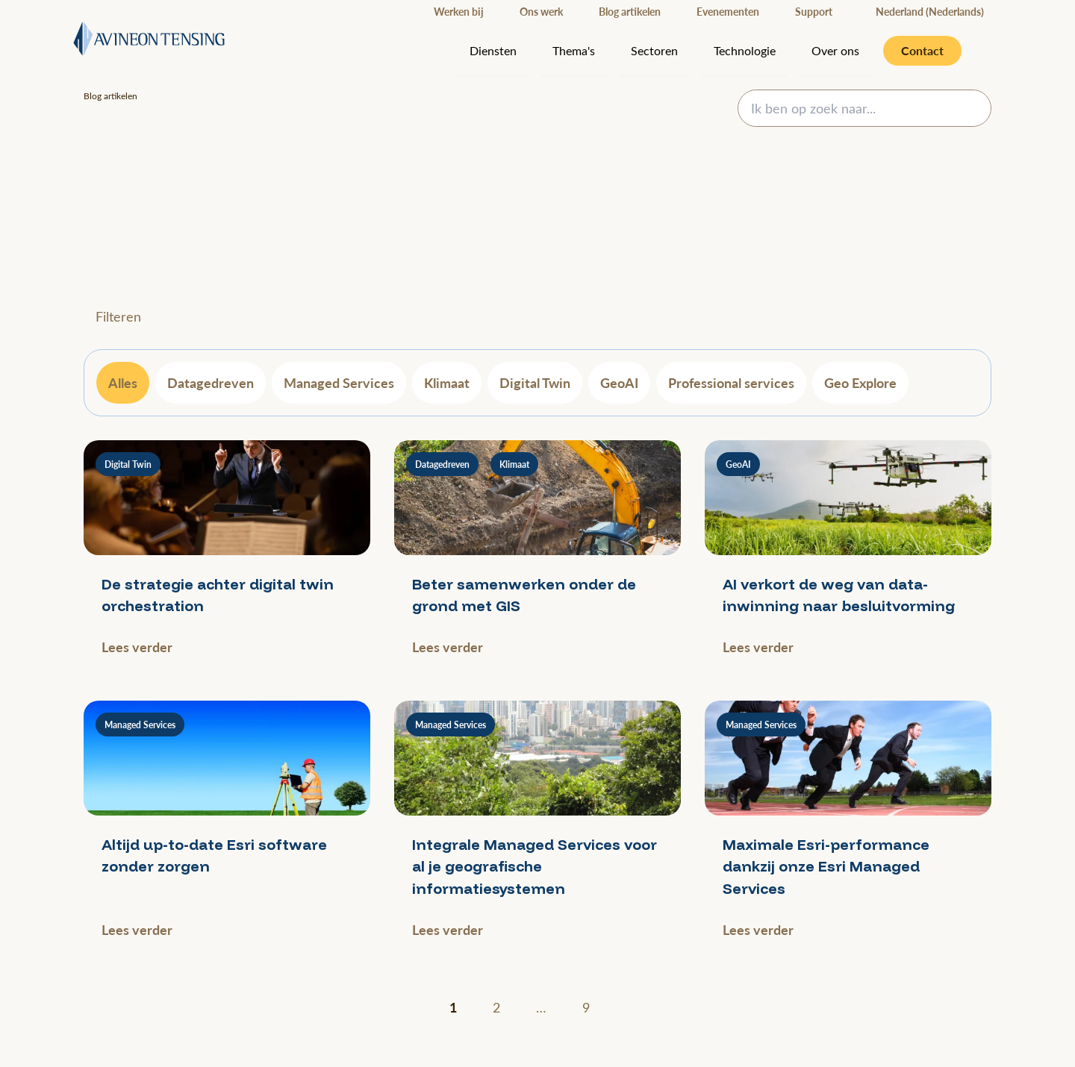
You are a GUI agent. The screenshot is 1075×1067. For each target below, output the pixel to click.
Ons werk (541, 11)
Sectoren (654, 50)
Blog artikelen (630, 11)
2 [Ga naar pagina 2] (496, 1007)
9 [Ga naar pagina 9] (586, 1007)
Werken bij (459, 11)
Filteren (118, 316)
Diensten (493, 50)
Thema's (573, 50)
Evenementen (728, 11)
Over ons (835, 50)
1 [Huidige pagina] (453, 1007)
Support (813, 11)
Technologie (745, 50)
